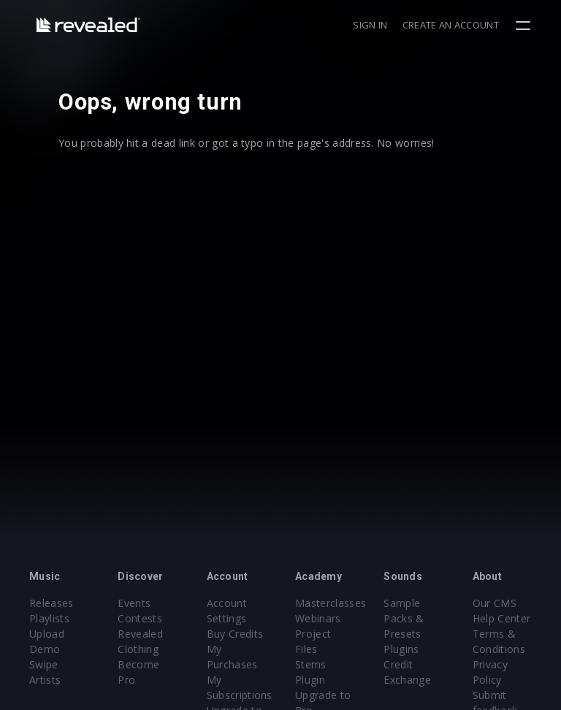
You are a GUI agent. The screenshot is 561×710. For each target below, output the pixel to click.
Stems (311, 664)
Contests (140, 618)
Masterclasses (330, 603)
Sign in (370, 24)
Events (134, 603)
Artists (45, 680)
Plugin (310, 680)
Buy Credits (235, 634)
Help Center (502, 618)
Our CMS (494, 603)
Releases (51, 603)
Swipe (43, 664)
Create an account (450, 24)
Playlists (49, 618)
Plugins (401, 649)
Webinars (318, 618)
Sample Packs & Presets (403, 618)
